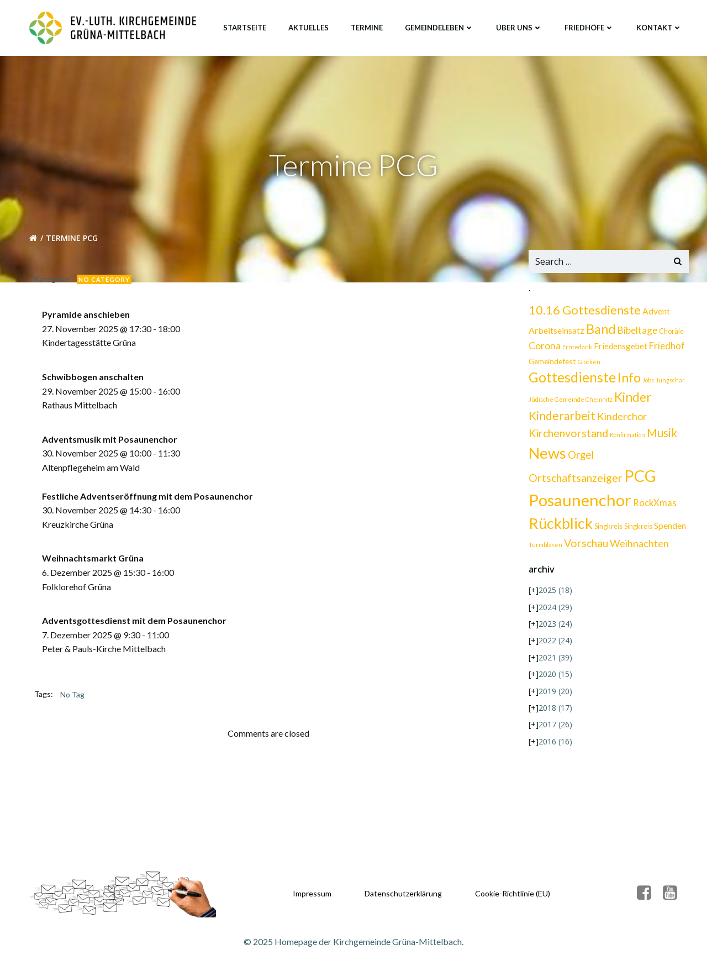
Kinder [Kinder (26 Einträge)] (547, 404)
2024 (555, 588)
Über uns (520, 27)
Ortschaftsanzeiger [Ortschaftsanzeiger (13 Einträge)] (642, 444)
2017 (555, 705)
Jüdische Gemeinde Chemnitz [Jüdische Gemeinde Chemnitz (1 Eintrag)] (639, 387)
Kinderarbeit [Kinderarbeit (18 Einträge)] (600, 405)
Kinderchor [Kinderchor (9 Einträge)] (660, 406)
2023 (555, 605)
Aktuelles (309, 27)
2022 (555, 621)
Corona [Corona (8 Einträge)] (544, 348)
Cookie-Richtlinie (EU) (512, 874)
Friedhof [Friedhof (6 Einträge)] (666, 348)
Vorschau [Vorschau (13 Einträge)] (649, 509)
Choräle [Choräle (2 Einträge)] (670, 333)
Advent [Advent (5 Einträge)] (655, 312)
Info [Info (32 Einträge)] (539, 385)
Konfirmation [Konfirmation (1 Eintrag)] (627, 424)
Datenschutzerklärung (403, 874)
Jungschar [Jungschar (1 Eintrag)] (580, 387)
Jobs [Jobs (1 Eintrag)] (558, 387)
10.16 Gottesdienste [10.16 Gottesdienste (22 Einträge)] (584, 311)
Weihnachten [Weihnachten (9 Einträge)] (557, 524)
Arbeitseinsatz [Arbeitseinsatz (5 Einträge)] (556, 332)
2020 (555, 655)
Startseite (245, 27)
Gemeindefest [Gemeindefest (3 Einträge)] (552, 367)
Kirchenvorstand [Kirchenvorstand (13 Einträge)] (568, 423)
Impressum (312, 874)
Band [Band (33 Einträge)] (600, 330)
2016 (555, 722)
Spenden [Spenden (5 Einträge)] (574, 510)
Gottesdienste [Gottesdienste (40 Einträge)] (645, 365)
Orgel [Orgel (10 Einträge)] (580, 444)
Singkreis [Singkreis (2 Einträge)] (653, 493)
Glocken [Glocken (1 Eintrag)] (588, 367)
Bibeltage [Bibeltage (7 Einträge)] (637, 332)
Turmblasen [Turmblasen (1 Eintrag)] (608, 511)
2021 (555, 638)
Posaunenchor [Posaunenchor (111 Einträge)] (613, 466)
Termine (367, 27)
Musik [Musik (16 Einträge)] (661, 422)
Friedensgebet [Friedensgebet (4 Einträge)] (620, 348)
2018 (555, 689)
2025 (555, 571)
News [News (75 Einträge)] (547, 442)
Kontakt (660, 27)
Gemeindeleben (439, 27)
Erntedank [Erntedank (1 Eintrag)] (577, 349)
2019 (555, 672)
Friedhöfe (590, 27)
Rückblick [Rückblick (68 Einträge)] (605, 489)
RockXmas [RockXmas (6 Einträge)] (550, 491)
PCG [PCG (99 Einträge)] (544, 466)
